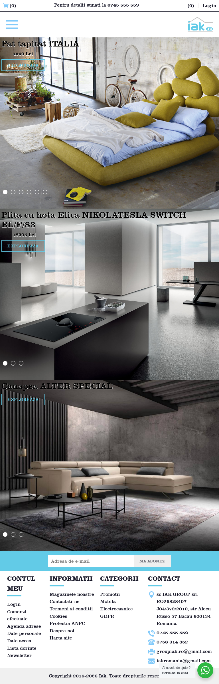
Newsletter (19, 655)
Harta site (61, 638)
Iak (102, 676)
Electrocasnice (116, 609)
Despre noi (62, 630)
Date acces (19, 640)
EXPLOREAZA (23, 65)
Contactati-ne (65, 601)
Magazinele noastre (72, 594)
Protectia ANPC (67, 623)
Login (14, 604)
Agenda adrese (24, 626)
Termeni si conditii (71, 609)
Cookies (58, 616)
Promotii (110, 594)
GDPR (107, 616)
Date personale (24, 633)
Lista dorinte (21, 648)
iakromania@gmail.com (184, 660)
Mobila (108, 601)
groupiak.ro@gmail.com (184, 651)
